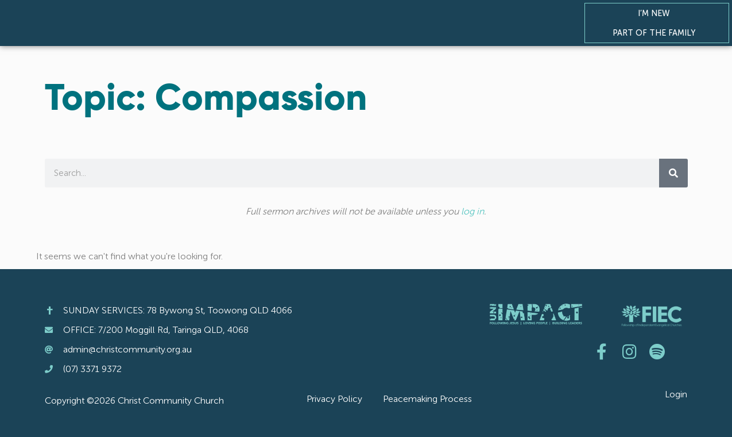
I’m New (657, 13)
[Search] (673, 173)
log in (472, 211)
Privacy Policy (334, 398)
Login (676, 394)
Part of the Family (657, 33)
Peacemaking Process (427, 398)
